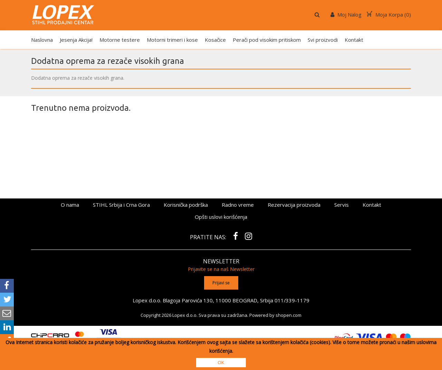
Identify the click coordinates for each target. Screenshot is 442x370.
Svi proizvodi (323, 39)
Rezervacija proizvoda (294, 204)
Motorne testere (119, 39)
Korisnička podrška (186, 204)
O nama (70, 204)
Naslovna (42, 39)
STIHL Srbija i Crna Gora (121, 204)
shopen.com (288, 315)
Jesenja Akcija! (76, 39)
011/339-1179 (292, 299)
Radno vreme (238, 204)
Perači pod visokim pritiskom (267, 39)
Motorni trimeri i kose (172, 39)
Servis (341, 204)
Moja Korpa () (389, 14)
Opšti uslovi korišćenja (221, 216)
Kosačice (215, 39)
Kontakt (354, 39)
